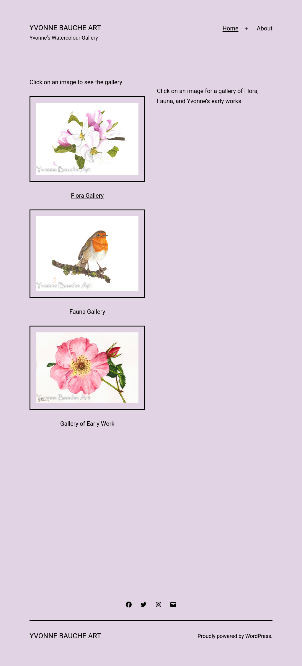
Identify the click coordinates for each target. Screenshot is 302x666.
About (264, 28)
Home (231, 28)
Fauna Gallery (87, 311)
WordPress (258, 636)
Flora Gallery (87, 195)
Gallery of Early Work (87, 423)
